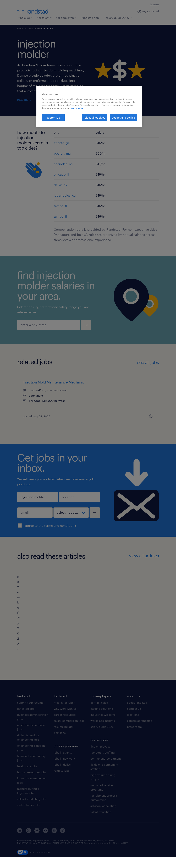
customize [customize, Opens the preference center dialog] (53, 117)
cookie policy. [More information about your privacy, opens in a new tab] (77, 108)
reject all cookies (94, 117)
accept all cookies (123, 117)
